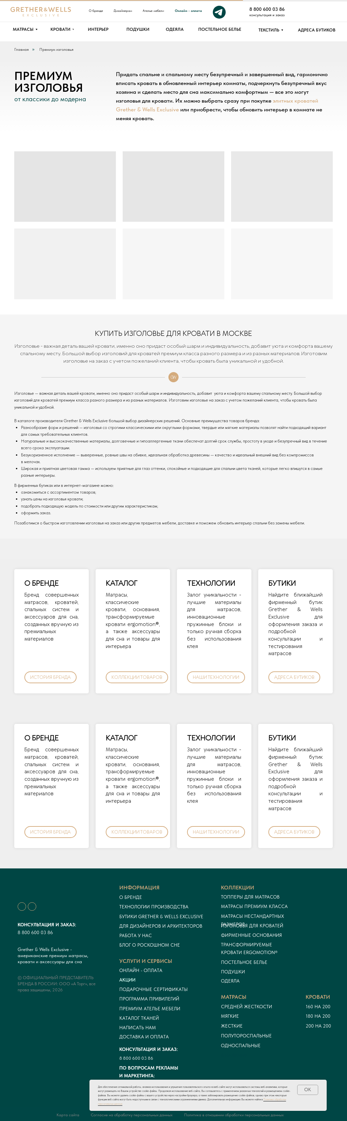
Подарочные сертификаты (153, 989)
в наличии (234, 1055)
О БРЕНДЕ (41, 583)
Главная (21, 49)
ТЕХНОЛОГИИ (211, 583)
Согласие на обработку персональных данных (131, 1115)
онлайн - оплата (140, 970)
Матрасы (233, 997)
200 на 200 (318, 1026)
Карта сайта (68, 1115)
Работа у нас (135, 935)
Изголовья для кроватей (252, 925)
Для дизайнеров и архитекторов (160, 926)
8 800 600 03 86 (35, 932)
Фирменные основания (251, 935)
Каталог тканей (139, 1018)
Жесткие (232, 1026)
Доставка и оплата (144, 1036)
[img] (314, 12)
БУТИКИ (282, 583)
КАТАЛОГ (121, 583)
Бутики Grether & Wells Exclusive (161, 916)
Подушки (233, 971)
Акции (127, 980)
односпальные (241, 1045)
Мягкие (230, 1016)
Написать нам (137, 1027)
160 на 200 (318, 1006)
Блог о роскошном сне (149, 945)
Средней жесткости (246, 1006)
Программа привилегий (149, 998)
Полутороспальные (246, 1035)
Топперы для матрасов (250, 897)
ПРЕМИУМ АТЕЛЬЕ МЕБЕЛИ (149, 1008)
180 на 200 (318, 1016)
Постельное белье (244, 962)
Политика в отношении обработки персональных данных (234, 1115)
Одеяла (230, 981)
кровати (318, 997)
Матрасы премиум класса (254, 906)
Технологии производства (153, 906)
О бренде (130, 897)
